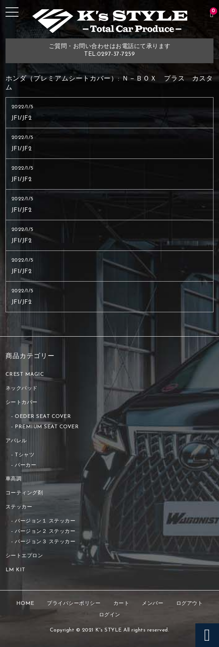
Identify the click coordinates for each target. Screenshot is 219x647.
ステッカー (19, 507)
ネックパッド (22, 388)
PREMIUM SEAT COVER (47, 427)
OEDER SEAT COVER (43, 416)
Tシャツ (24, 455)
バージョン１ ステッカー (45, 521)
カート (121, 603)
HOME (25, 603)
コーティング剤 (24, 493)
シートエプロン (24, 556)
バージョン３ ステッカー (45, 542)
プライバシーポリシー (73, 603)
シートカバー (22, 402)
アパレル (16, 441)
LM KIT (15, 570)
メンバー (152, 603)
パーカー (25, 465)
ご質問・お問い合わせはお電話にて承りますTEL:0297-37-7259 (110, 50)
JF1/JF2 (21, 118)
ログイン (109, 615)
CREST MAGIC (25, 374)
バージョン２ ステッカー (45, 531)
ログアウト (189, 603)
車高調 (14, 479)
